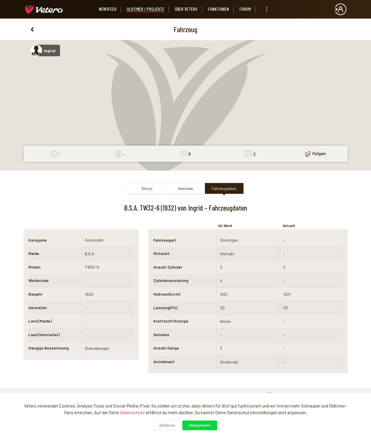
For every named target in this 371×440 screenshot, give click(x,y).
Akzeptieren (199, 425)
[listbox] (266, 9)
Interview (185, 188)
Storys (146, 188)
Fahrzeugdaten (224, 188)
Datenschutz (132, 412)
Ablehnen (167, 425)
